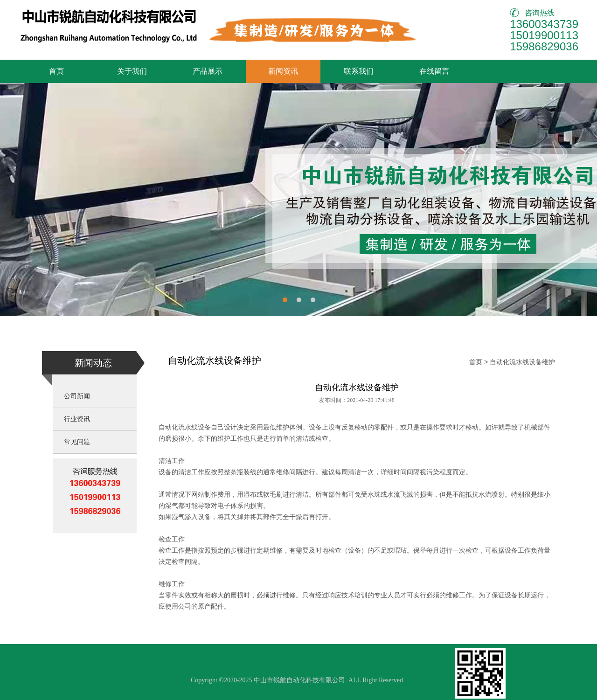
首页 (56, 71)
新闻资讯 (283, 71)
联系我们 (359, 71)
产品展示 (207, 71)
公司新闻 (77, 396)
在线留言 (434, 71)
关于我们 (132, 71)
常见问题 (77, 441)
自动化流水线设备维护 (522, 362)
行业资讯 (77, 419)
